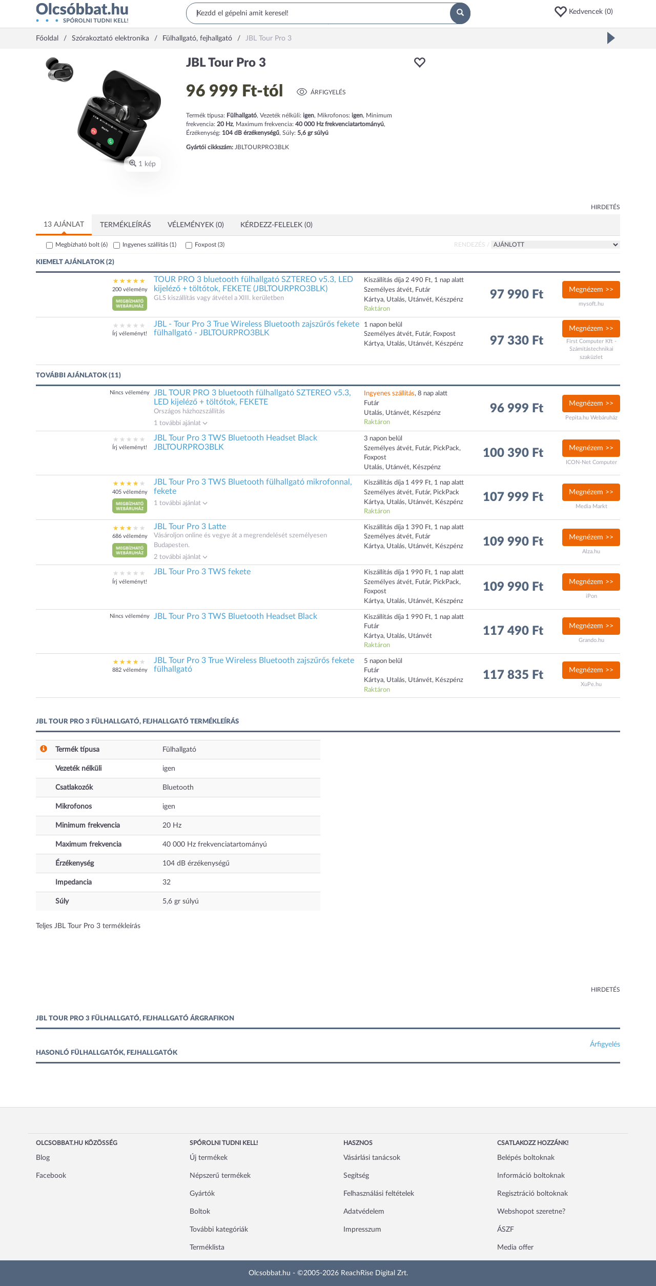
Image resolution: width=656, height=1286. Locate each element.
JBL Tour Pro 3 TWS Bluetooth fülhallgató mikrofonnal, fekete (253, 486)
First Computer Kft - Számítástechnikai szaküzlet (591, 349)
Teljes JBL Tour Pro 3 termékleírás (88, 926)
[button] (587, 11)
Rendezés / (471, 245)
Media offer (515, 1247)
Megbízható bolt (81, 245)
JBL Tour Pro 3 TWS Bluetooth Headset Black (235, 616)
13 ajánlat (64, 224)
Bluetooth (178, 787)
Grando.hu (591, 640)
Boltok (200, 1211)
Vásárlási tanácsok (371, 1157)
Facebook (51, 1175)
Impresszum (362, 1229)
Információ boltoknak (531, 1175)
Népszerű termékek (220, 1175)
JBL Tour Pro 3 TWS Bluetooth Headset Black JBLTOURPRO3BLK (235, 442)
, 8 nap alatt (405, 393)
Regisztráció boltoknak (532, 1193)
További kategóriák (219, 1229)
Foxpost (209, 245)
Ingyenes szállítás (149, 245)
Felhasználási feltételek (378, 1193)
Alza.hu (591, 551)
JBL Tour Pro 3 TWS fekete (202, 572)
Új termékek (209, 1157)
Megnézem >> (591, 289)
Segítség (356, 1175)
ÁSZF (505, 1229)
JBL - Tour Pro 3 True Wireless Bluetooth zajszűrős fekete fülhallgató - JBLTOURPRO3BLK (256, 328)
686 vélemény (130, 536)
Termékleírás (125, 225)
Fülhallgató (179, 749)
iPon (591, 596)
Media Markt (591, 506)
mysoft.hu (591, 304)
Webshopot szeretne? (531, 1211)
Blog (43, 1157)
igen (168, 768)
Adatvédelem (363, 1211)
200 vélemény (130, 289)
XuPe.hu (591, 684)
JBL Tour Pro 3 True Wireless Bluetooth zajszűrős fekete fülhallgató (254, 665)
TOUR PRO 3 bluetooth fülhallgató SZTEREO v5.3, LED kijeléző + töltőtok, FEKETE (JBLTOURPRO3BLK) (253, 284)
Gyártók (202, 1193)
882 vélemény (130, 670)
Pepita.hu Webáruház (591, 417)
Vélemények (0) (196, 225)
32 (166, 882)
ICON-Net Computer (591, 462)
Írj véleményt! (129, 333)
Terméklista (207, 1247)
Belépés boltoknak (526, 1157)
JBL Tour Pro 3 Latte (190, 527)
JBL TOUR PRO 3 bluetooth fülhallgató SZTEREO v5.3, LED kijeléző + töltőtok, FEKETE (252, 397)
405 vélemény (130, 492)
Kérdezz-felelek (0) (276, 225)
